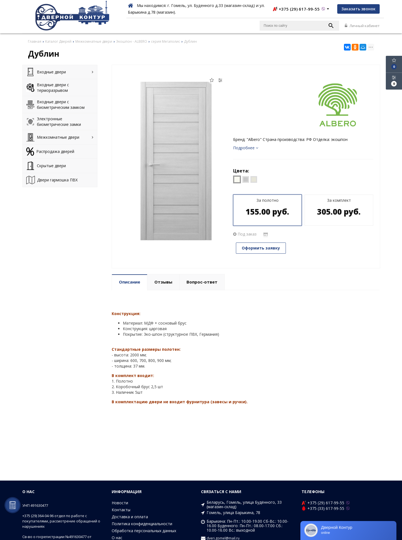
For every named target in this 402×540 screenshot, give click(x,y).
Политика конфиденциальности (142, 523)
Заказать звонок (358, 8)
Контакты (121, 509)
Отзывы (163, 282)
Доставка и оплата (130, 516)
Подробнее (245, 147)
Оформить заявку (261, 248)
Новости (120, 502)
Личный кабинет (362, 25)
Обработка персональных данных (144, 530)
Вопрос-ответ (201, 282)
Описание (129, 282)
